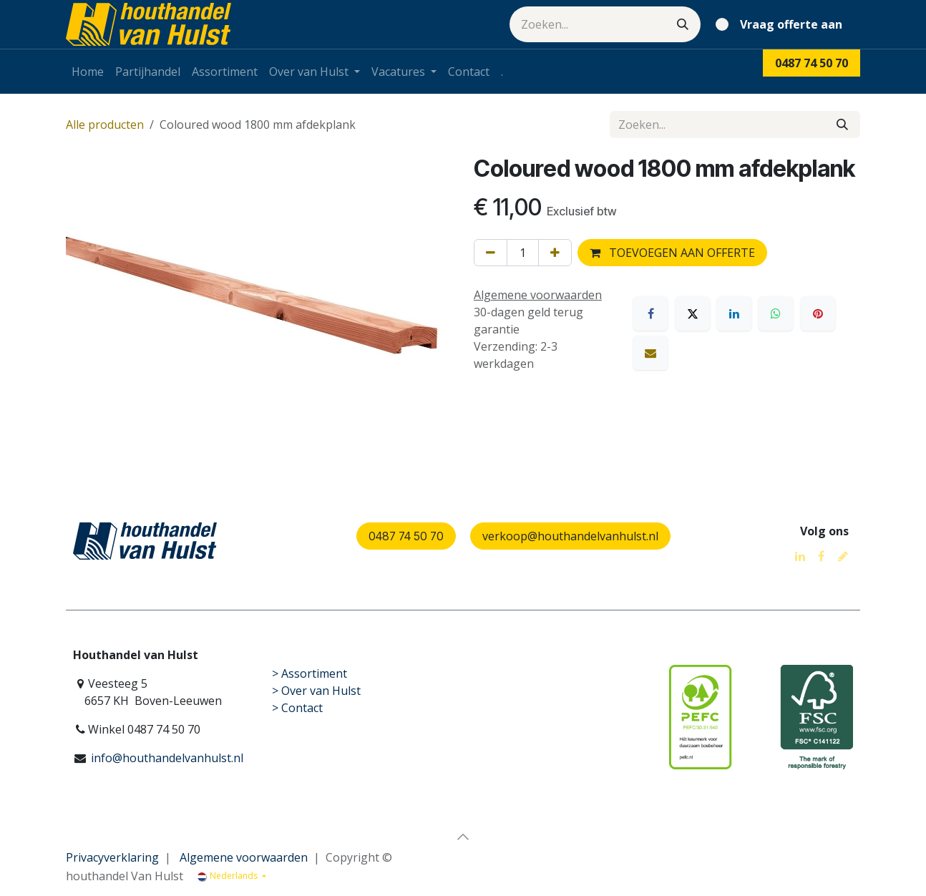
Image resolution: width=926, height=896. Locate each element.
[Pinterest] (818, 313)
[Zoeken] (683, 24)
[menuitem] (87, 71)
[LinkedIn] (734, 313)
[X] (693, 313)
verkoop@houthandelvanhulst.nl (570, 536)
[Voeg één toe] (555, 252)
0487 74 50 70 (406, 536)
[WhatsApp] (776, 313)
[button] (463, 836)
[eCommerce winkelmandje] (781, 24)
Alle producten (105, 124)
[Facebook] (650, 313)
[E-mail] (650, 353)
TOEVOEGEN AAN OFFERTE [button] (672, 252)
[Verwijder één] (490, 252)
